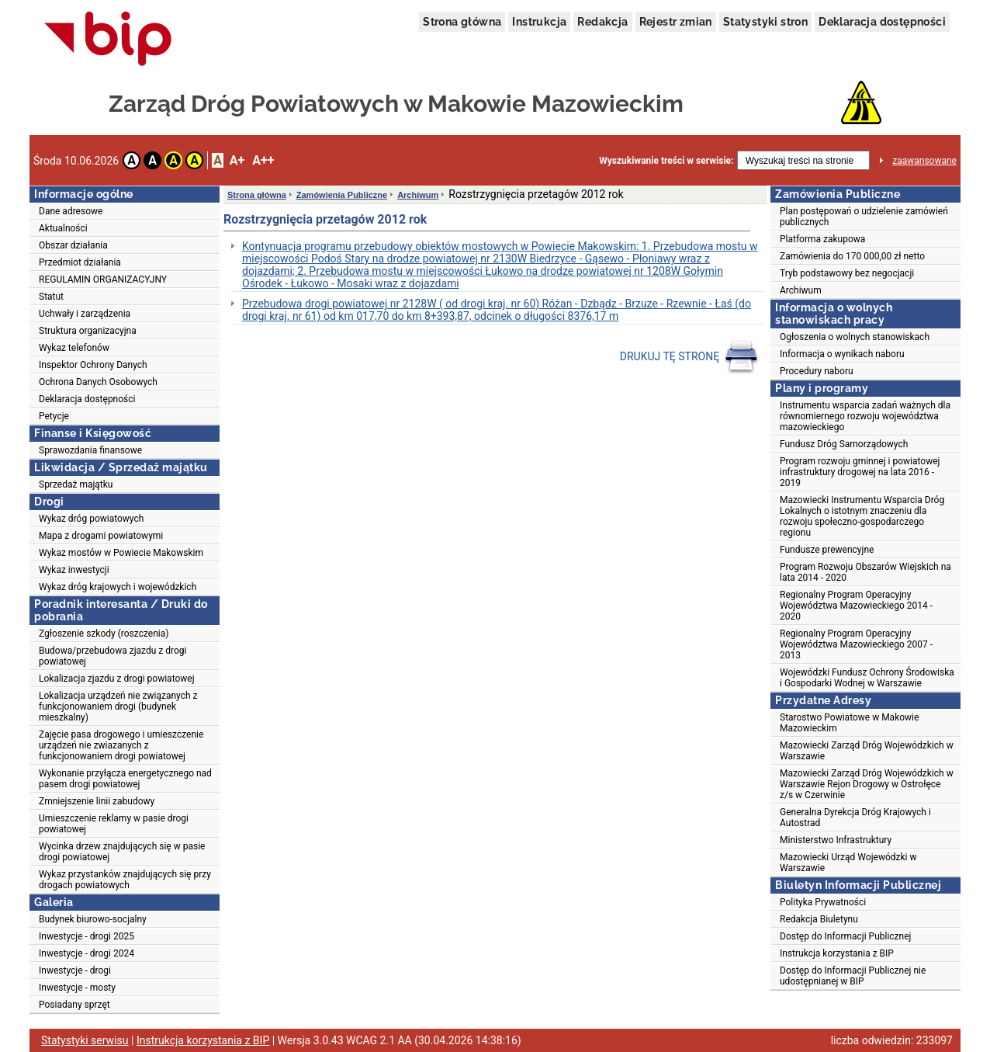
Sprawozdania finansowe (90, 450)
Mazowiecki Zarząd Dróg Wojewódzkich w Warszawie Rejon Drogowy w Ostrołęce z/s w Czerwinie (867, 784)
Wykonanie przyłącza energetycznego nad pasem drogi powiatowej (125, 779)
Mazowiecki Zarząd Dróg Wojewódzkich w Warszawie (867, 751)
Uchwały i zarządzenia (84, 313)
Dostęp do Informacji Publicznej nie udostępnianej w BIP (853, 976)
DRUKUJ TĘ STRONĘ (689, 357)
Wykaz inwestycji (74, 569)
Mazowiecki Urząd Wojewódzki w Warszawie (848, 862)
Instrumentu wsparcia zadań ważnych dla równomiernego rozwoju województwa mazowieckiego (865, 416)
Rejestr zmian (675, 22)
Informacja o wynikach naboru (842, 354)
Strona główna (462, 22)
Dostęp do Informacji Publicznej (845, 936)
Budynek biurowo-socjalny (93, 919)
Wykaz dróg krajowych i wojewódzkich (117, 587)
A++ (263, 160)
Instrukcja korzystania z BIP (837, 953)
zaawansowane (924, 160)
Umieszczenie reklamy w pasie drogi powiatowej (114, 824)
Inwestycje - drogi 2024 (86, 953)
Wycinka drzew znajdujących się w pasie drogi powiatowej (122, 852)
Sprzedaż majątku (75, 484)
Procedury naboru (816, 371)
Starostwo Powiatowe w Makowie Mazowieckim (849, 723)
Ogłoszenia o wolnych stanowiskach (854, 337)
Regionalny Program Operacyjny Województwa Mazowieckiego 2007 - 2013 (856, 644)
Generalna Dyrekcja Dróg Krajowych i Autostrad (855, 817)
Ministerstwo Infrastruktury (835, 840)
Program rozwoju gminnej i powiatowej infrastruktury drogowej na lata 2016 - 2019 (860, 472)
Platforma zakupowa (822, 239)
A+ (237, 160)
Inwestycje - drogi (75, 970)
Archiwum (417, 195)
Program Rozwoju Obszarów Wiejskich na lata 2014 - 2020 (865, 572)
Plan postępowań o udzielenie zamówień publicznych (864, 216)
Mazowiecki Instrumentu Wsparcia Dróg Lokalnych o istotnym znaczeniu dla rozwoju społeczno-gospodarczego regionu (862, 516)
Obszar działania (73, 245)
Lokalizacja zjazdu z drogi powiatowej (117, 678)
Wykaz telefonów (74, 347)
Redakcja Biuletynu (819, 919)
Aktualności (63, 228)
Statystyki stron (765, 22)
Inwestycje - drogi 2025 (86, 936)
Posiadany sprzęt (74, 1004)
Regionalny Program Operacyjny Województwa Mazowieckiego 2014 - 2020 (856, 605)
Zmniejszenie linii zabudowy (96, 801)
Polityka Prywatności (823, 902)
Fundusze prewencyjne (827, 549)
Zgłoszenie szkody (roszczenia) (103, 633)
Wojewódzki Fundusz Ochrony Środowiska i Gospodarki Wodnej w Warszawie (867, 678)
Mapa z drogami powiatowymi (101, 535)
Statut (51, 296)
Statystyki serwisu (85, 1040)
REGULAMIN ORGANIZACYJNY (103, 279)
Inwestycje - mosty (77, 987)
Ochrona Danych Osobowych (98, 382)
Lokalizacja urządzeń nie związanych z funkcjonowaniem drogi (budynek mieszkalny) (118, 706)
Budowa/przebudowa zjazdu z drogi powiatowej (112, 656)
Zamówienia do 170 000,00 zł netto (852, 256)
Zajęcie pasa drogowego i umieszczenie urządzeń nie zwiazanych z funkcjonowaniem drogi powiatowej (121, 745)
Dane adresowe (70, 211)
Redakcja (602, 22)
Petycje (54, 416)
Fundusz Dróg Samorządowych (844, 444)
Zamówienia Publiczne (341, 195)
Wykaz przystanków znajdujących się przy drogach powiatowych (125, 880)
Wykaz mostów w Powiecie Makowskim (121, 552)
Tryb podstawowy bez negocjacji (847, 273)
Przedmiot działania (80, 262)
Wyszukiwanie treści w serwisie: (666, 160)
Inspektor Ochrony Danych (93, 364)
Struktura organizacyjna (88, 330)
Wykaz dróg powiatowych (91, 518)
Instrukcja (539, 22)
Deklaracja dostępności (882, 22)
